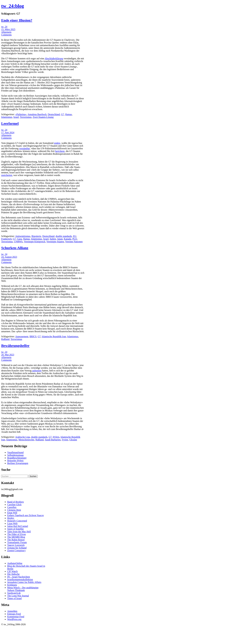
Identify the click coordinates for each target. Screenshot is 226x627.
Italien (53, 239)
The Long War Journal (18, 595)
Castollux (11, 507)
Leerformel (10, 123)
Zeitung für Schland (16, 548)
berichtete (60, 151)
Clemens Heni (14, 510)
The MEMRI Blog (16, 537)
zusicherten (6, 175)
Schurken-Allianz (14, 248)
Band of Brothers (15, 502)
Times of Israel (14, 598)
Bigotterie (36, 236)
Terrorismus (25, 117)
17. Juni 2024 (7, 132)
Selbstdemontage (15, 455)
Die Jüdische (13, 574)
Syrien (65, 439)
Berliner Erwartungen (17, 463)
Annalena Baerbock (37, 114)
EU (74, 236)
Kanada (67, 239)
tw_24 (4, 26)
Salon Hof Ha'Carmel (17, 526)
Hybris (56, 437)
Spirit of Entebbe (15, 529)
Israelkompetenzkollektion (20, 579)
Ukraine (73, 439)
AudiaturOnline (14, 563)
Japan (59, 239)
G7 (62, 114)
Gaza (19, 239)
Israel (16, 117)
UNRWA (18, 241)
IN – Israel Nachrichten (18, 576)
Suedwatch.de (14, 593)
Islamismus (6, 117)
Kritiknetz (12, 585)
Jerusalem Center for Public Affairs (24, 582)
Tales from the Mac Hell (19, 531)
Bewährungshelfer (15, 346)
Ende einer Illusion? (16, 20)
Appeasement (21, 336)
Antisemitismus (22, 236)
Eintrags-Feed (14, 614)
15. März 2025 (8, 29)
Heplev (10, 518)
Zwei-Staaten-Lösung (43, 117)
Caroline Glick (14, 504)
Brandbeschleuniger (16, 458)
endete (57, 143)
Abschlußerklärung (54, 58)
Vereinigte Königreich (34, 241)
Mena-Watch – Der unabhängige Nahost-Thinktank (23, 589)
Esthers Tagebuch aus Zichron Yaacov (25, 515)
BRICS (33, 336)
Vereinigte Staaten (55, 241)
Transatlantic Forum (17, 542)
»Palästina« (20, 114)
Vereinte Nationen (74, 241)
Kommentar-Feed (15, 616)
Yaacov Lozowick (16, 545)
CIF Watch (12, 571)
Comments (6, 34)
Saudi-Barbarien (53, 439)
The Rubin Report (16, 539)
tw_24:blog (12, 6)
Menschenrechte (26, 439)
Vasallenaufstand (15, 452)
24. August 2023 (9, 257)
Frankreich (6, 239)
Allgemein (6, 32)
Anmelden (12, 611)
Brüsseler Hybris (15, 460)
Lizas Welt (12, 523)
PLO (74, 239)
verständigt (24, 148)
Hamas (68, 114)
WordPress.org (14, 619)
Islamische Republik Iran (54, 336)
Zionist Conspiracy (16, 550)
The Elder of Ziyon (16, 534)
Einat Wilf (12, 512)
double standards (64, 236)
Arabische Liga (22, 437)
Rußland (5, 339)
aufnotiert (37, 370)
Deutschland (54, 114)
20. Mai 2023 (7, 354)
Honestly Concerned (17, 520)
